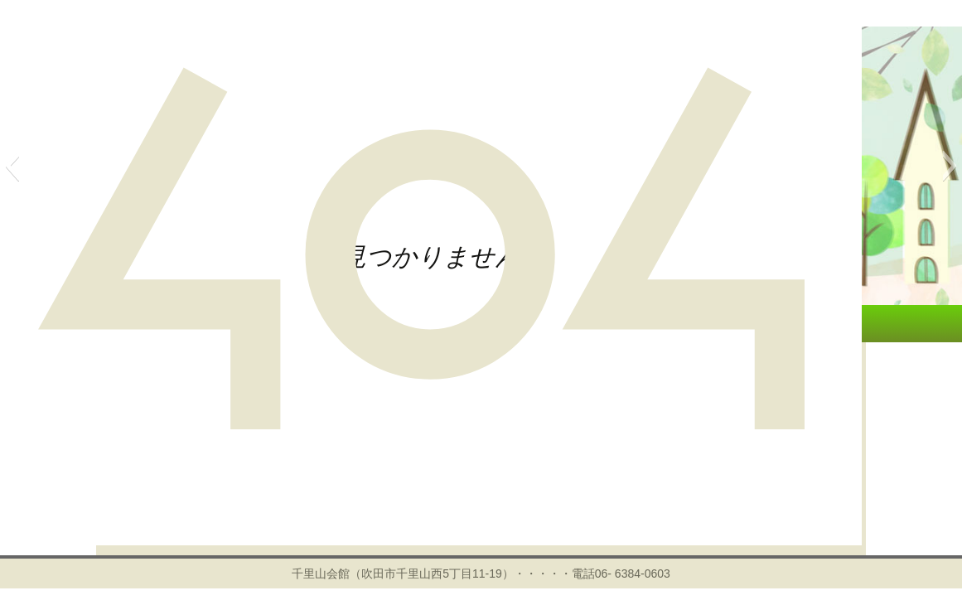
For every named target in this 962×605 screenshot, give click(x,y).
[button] (12, 165)
